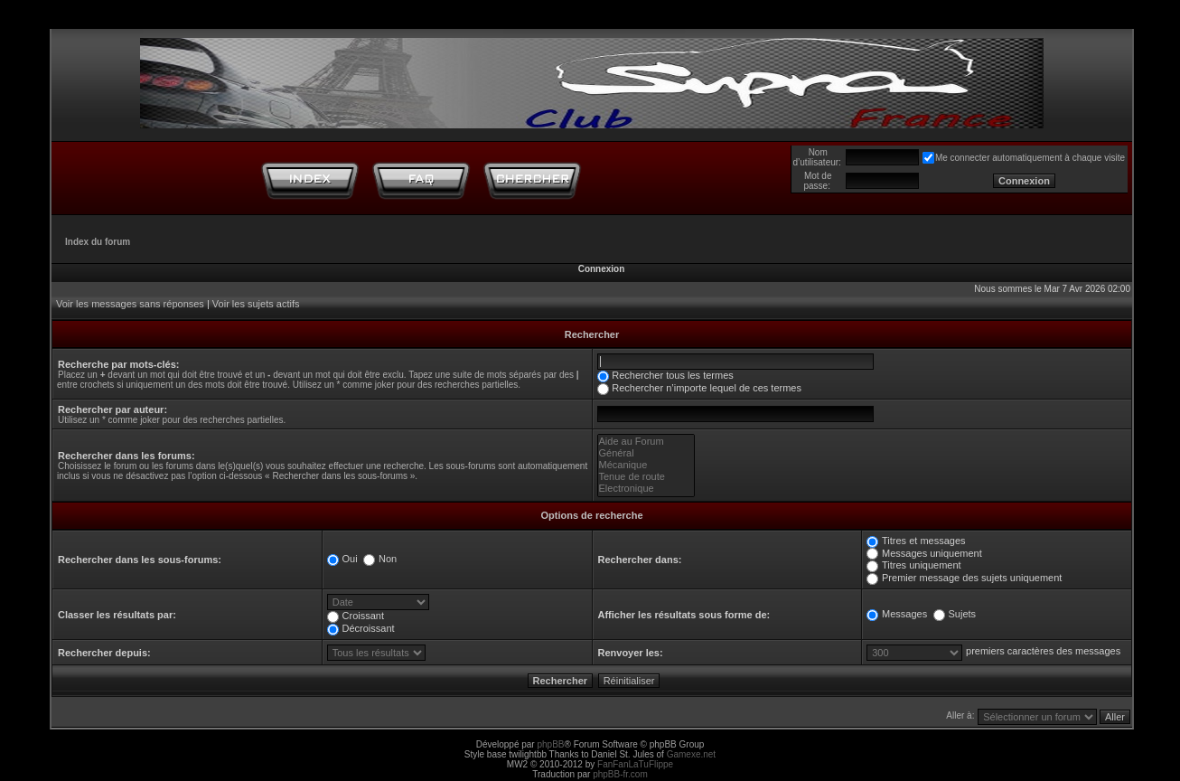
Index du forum (97, 242)
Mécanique (646, 465)
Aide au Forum (646, 441)
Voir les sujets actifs (256, 303)
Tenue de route (646, 477)
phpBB (550, 744)
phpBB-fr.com (620, 774)
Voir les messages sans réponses (130, 303)
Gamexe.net (691, 754)
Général (646, 453)
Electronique (646, 488)
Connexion (601, 269)
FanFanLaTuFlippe (635, 764)
